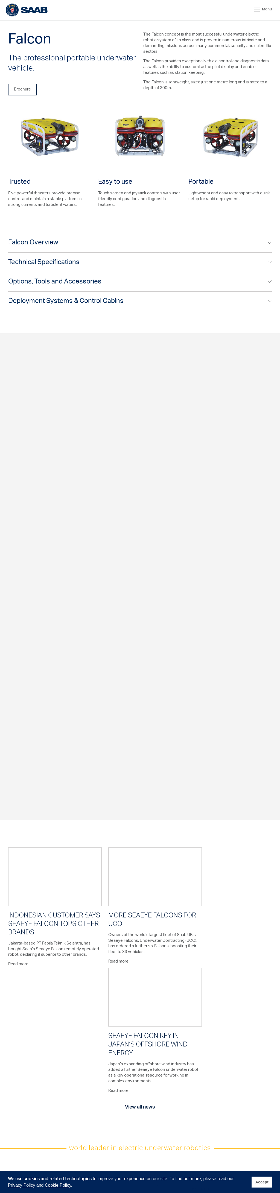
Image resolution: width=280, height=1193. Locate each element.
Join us (157, 1085)
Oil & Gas (14, 1064)
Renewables (17, 1070)
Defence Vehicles (57, 1101)
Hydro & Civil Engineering (17, 1091)
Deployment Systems (53, 1087)
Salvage (14, 1083)
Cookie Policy (58, 1185)
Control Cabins (55, 1095)
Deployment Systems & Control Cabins (66, 302)
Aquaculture (17, 1099)
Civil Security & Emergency (19, 1136)
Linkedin (161, 1111)
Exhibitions (124, 1070)
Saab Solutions (127, 1091)
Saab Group (125, 1097)
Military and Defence (16, 1146)
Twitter (159, 1105)
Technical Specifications (44, 262)
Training (85, 1077)
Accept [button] (262, 1182)
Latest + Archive (164, 1064)
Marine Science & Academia (21, 1108)
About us (123, 1064)
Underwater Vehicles (53, 1067)
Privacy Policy (21, 1185)
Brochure (22, 89)
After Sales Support (94, 1070)
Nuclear (13, 1122)
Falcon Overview (33, 242)
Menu (263, 9)
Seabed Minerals (20, 1116)
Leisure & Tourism (21, 1128)
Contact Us (88, 1097)
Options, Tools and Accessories (54, 282)
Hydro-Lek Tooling (57, 1107)
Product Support (92, 1064)
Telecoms (15, 1077)
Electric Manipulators (53, 1077)
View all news (140, 986)
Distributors (88, 1103)
